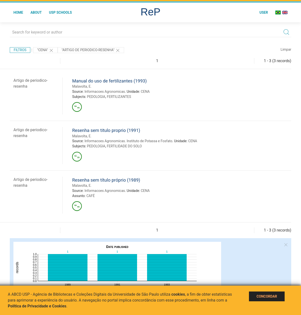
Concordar (267, 296)
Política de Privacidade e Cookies (37, 306)
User (263, 12)
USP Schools (60, 12)
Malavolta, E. (81, 86)
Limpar (286, 49)
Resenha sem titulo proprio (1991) (106, 130)
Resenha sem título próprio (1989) (106, 180)
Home (18, 12)
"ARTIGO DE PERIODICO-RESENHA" (91, 50)
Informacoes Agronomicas (105, 91)
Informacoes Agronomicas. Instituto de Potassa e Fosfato (128, 141)
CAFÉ (90, 196)
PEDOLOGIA (96, 97)
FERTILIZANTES (119, 97)
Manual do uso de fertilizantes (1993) (109, 80)
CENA (145, 91)
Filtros (20, 50)
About (36, 12)
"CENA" (45, 50)
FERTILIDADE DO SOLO (124, 146)
